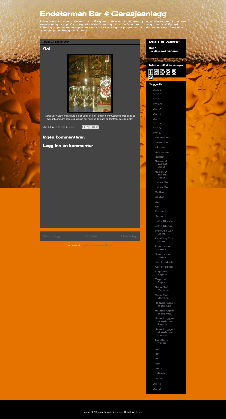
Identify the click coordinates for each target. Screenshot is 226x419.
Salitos (159, 191)
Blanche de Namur (162, 248)
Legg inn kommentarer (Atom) (96, 245)
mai (158, 358)
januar (160, 377)
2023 (157, 89)
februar (160, 372)
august (160, 156)
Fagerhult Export (161, 273)
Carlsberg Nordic (161, 341)
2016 (157, 123)
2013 (157, 383)
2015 (157, 128)
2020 (158, 104)
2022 (157, 94)
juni (158, 353)
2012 (157, 388)
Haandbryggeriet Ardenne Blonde (165, 321)
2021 (157, 99)
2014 (157, 133)
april (158, 363)
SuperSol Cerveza (162, 289)
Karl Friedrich (164, 261)
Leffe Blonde (164, 220)
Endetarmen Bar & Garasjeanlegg (103, 13)
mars (159, 368)
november (162, 142)
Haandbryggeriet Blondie (165, 304)
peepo (120, 412)
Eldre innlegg (129, 236)
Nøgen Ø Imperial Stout (161, 174)
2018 (157, 113)
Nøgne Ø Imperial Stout (161, 163)
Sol (157, 201)
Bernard (160, 211)
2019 (157, 108)
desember (162, 137)
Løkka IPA (161, 182)
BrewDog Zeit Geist (164, 232)
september (163, 151)
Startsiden (90, 236)
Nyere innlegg (51, 236)
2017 (157, 118)
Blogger (138, 412)
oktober (161, 146)
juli (157, 348)
